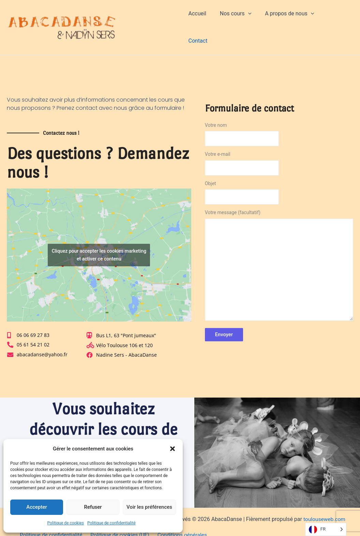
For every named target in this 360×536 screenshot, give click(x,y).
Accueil (206, 17)
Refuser (93, 507)
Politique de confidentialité (111, 523)
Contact (338, 17)
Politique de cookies (65, 523)
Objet (279, 174)
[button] (172, 448)
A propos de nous (293, 17)
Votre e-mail (279, 145)
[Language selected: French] (325, 529)
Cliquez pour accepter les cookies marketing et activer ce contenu (99, 235)
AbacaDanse (148, 17)
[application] (254, 17)
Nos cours (241, 17)
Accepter (36, 507)
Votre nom (279, 116)
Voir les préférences (149, 507)
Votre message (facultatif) (279, 248)
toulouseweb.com (324, 499)
